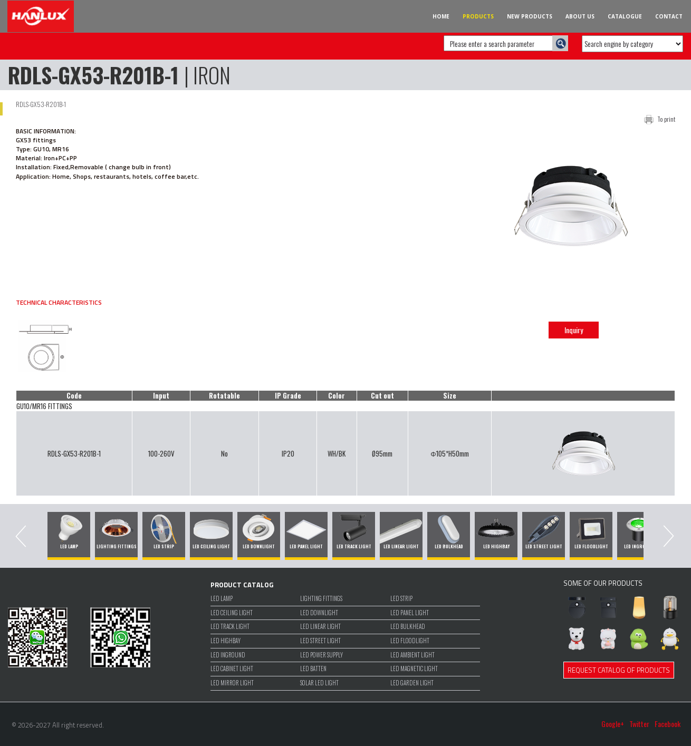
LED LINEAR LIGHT (320, 627)
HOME (441, 16)
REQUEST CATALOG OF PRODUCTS (619, 670)
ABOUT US (579, 16)
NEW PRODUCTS (529, 16)
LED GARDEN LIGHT (412, 683)
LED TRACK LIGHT (229, 627)
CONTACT (669, 16)
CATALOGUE (625, 16)
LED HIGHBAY (225, 641)
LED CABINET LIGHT (231, 669)
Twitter (639, 724)
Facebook (667, 724)
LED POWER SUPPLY (321, 655)
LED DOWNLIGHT (319, 613)
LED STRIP (401, 599)
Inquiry (573, 329)
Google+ (612, 724)
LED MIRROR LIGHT (232, 683)
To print (666, 119)
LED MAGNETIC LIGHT (414, 669)
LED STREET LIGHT (320, 641)
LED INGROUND (227, 655)
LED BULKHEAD (407, 627)
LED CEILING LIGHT (231, 613)
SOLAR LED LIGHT (319, 683)
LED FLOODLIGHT (409, 641)
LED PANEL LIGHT (409, 613)
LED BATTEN (313, 669)
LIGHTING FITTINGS (321, 599)
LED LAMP (221, 599)
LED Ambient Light (412, 655)
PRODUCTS (478, 16)
